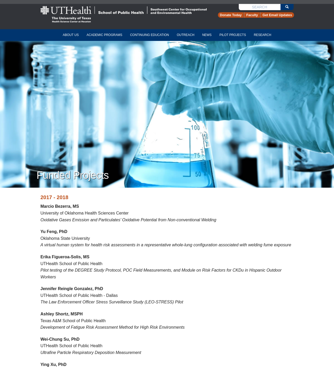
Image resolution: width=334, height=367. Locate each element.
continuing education (149, 35)
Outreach (185, 35)
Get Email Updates (277, 15)
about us (71, 35)
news (207, 35)
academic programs (104, 35)
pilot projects (232, 35)
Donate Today (231, 15)
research (262, 35)
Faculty (252, 15)
